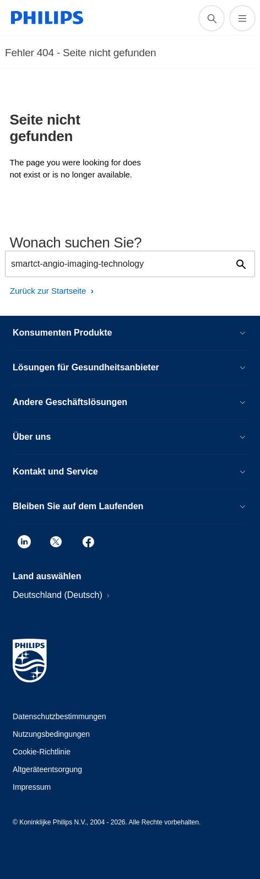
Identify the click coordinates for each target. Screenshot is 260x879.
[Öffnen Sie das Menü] (242, 18)
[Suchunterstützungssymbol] (211, 18)
